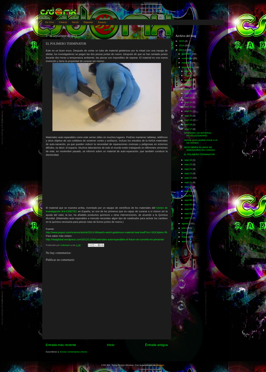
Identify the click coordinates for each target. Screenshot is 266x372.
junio (184, 232)
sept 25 (188, 93)
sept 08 (188, 195)
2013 (182, 50)
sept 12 (188, 178)
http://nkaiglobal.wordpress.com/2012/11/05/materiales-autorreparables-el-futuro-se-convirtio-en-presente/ (105, 239)
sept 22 (188, 106)
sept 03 (188, 213)
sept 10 (188, 186)
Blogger (160, 365)
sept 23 (188, 102)
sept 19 (188, 120)
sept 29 (188, 75)
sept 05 (188, 204)
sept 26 (188, 89)
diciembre (187, 54)
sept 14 (188, 169)
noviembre (187, 58)
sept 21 (188, 111)
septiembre (188, 67)
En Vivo (49, 22)
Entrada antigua (156, 345)
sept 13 (188, 173)
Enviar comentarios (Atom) (73, 352)
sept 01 (188, 218)
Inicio (110, 345)
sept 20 (188, 115)
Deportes (88, 22)
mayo (185, 237)
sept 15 (188, 164)
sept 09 (188, 191)
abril (184, 241)
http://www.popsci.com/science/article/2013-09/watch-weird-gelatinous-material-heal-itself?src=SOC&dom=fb (106, 232)
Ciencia (63, 22)
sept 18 (188, 124)
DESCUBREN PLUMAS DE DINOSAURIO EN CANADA (199, 148)
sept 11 (188, 182)
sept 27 (188, 84)
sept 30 (188, 71)
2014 (182, 45)
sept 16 (188, 160)
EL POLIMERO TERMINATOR (199, 154)
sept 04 (188, 209)
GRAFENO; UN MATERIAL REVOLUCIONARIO (198, 134)
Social (75, 22)
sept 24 (188, 97)
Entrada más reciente (61, 345)
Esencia (102, 22)
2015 (182, 41)
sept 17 (188, 129)
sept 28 (188, 80)
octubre (186, 62)
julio (184, 228)
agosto (185, 223)
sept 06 (188, 200)
